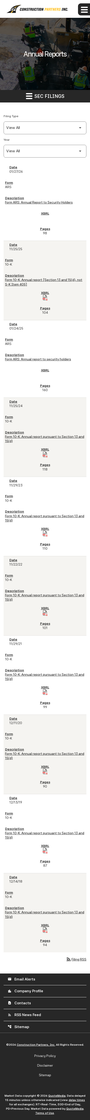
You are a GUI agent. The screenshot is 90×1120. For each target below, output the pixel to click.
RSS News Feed (24, 1015)
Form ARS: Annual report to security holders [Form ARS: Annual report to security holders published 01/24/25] (38, 359)
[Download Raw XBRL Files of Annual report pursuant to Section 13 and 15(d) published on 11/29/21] (45, 692)
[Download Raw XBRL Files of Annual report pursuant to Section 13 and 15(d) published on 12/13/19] (45, 851)
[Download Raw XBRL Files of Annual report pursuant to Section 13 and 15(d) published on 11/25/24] (45, 455)
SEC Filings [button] (45, 96)
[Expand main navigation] (84, 9)
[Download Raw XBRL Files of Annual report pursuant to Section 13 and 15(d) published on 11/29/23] (45, 534)
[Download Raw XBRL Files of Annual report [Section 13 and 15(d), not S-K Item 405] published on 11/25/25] (45, 298)
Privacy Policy (45, 1055)
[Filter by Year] (45, 151)
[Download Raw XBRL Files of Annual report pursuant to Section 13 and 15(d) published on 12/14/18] (45, 930)
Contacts (19, 1003)
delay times (77, 1100)
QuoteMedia (57, 1095)
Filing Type (11, 116)
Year (7, 139)
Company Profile (25, 991)
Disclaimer (45, 1065)
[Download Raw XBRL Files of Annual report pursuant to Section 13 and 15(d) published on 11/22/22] (45, 613)
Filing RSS (76, 959)
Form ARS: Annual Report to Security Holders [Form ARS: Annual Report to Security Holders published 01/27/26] (39, 202)
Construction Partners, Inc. (36, 1044)
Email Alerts (21, 979)
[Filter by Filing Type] (45, 127)
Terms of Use (44, 1113)
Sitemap (18, 1027)
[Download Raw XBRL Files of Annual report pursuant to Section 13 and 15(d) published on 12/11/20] (45, 772)
